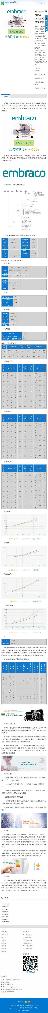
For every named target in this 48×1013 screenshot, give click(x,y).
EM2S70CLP (5, 904)
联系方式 (3, 937)
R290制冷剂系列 (27, 943)
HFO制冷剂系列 (27, 937)
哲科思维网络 (25, 1010)
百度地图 (3, 943)
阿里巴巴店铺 (29, 1002)
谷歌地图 (3, 946)
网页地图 (3, 948)
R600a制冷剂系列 (27, 948)
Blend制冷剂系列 (27, 935)
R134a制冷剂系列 (27, 940)
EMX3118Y (5, 906)
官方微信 (26, 1002)
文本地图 (3, 951)
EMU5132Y (5, 917)
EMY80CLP (5, 919)
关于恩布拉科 (4, 935)
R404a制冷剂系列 (27, 946)
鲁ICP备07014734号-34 (26, 1008)
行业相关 (3, 940)
